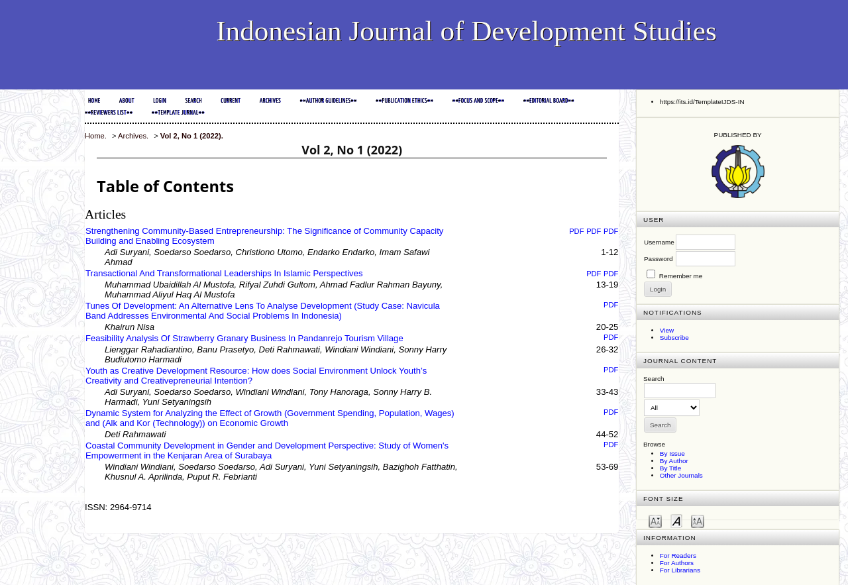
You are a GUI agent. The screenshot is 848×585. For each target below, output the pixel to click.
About (126, 101)
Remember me (681, 276)
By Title (670, 468)
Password (658, 258)
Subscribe (674, 337)
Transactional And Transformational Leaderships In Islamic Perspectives (224, 273)
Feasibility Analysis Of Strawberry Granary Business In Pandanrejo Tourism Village (244, 338)
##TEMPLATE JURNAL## (178, 113)
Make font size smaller (655, 520)
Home (94, 101)
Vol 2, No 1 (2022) (190, 136)
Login (159, 101)
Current (230, 101)
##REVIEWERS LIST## (108, 113)
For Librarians (680, 570)
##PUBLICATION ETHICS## (404, 101)
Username (659, 242)
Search (193, 101)
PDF (576, 231)
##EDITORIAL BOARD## (548, 101)
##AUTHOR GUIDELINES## (327, 101)
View (667, 330)
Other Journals (681, 475)
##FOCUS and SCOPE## (478, 101)
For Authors (677, 562)
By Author (674, 460)
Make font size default (676, 520)
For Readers (678, 555)
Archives (270, 101)
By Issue (672, 453)
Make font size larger (697, 520)
